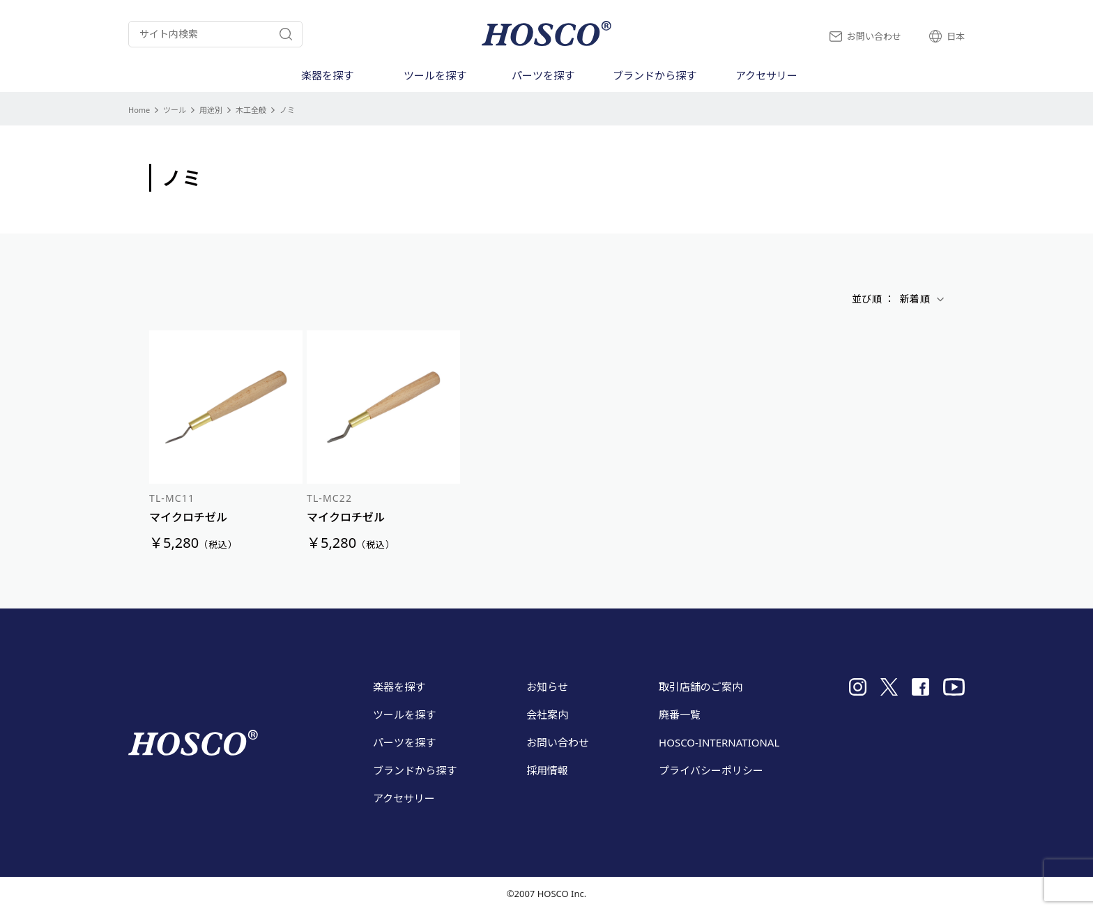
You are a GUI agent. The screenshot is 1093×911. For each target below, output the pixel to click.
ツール (174, 110)
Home (139, 110)
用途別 (210, 110)
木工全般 (251, 110)
